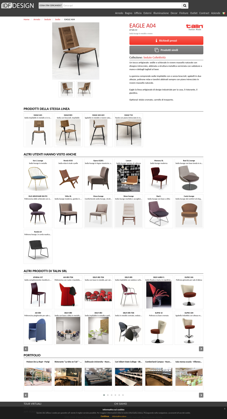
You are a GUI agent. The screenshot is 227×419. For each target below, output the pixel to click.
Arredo (119, 13)
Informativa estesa (119, 416)
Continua (105, 416)
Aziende (215, 13)
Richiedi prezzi (166, 40)
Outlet (193, 13)
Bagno (128, 13)
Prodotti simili (166, 50)
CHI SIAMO (120, 403)
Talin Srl (134, 30)
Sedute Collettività (154, 57)
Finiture (183, 13)
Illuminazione (161, 13)
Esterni (147, 13)
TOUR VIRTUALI (32, 403)
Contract (204, 13)
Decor (174, 13)
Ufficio (138, 13)
